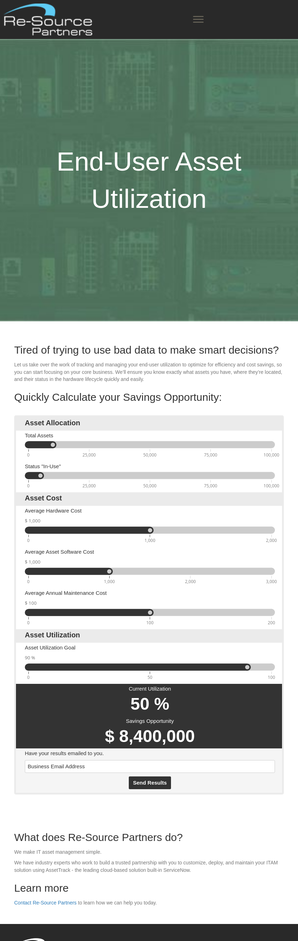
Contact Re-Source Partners (45, 903)
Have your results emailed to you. (64, 753)
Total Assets (39, 435)
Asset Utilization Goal (50, 647)
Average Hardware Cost (53, 511)
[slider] (40, 475)
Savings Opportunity (150, 721)
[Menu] (198, 19)
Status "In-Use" (43, 466)
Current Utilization (150, 689)
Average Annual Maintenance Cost (66, 593)
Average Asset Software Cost (59, 552)
